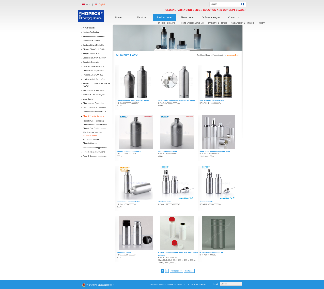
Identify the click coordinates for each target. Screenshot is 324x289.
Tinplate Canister (90, 143)
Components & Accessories (94, 107)
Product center (164, 17)
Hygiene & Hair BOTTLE (93, 75)
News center (187, 17)
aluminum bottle (164, 202)
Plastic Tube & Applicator (93, 71)
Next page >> (176, 271)
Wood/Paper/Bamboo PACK (94, 112)
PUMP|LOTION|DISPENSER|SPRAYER (96, 84)
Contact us (234, 17)
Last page (189, 271)
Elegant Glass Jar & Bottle (94, 49)
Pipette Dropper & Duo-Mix (192, 23)
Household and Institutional (94, 152)
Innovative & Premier (217, 23)
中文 (88, 4)
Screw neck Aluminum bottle (128, 202)
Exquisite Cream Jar (91, 62)
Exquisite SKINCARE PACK (94, 58)
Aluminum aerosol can (92, 132)
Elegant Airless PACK (92, 53)
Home (118, 17)
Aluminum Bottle (90, 136)
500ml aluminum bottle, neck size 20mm (133, 101)
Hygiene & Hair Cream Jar (94, 79)
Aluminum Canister (91, 139)
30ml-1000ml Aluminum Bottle (211, 101)
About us (141, 17)
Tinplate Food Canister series (95, 125)
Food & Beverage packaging (94, 156)
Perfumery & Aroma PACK (94, 90)
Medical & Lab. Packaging (93, 95)
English (102, 4)
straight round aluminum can (211, 252)
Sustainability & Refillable (242, 23)
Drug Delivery (88, 99)
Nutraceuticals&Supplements (95, 148)
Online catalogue (211, 17)
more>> (261, 23)
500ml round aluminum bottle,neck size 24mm (176, 101)
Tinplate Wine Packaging (93, 121)
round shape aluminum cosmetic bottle (214, 151)
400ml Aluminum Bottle (167, 151)
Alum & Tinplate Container (94, 116)
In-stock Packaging (166, 23)
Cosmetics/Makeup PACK (93, 66)
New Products (89, 28)
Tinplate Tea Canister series (94, 128)
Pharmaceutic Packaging (93, 103)
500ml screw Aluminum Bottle (129, 151)
